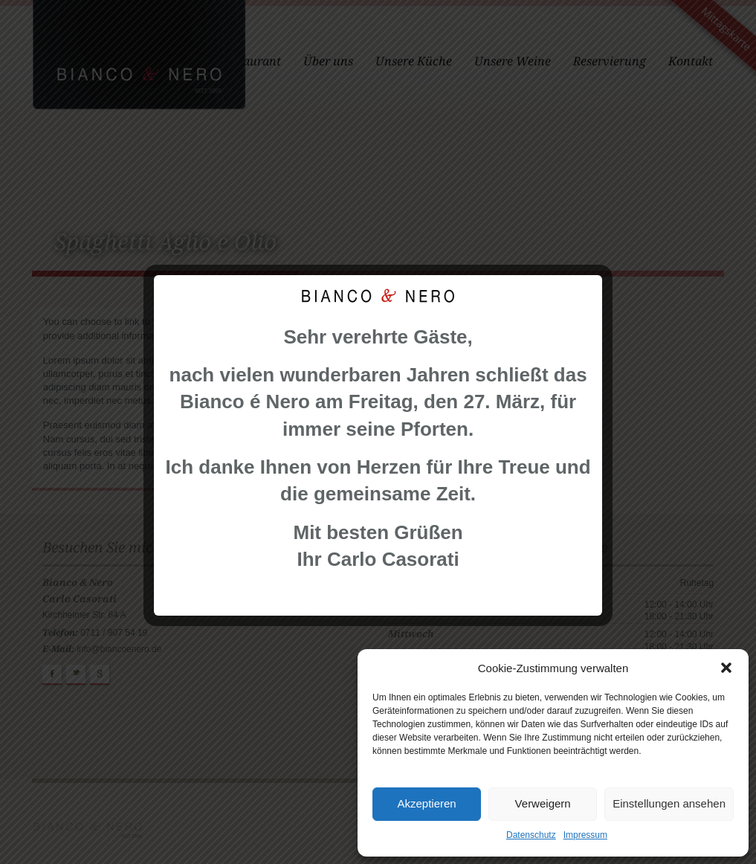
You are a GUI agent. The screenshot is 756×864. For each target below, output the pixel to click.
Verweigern (543, 803)
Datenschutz (531, 835)
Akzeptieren (426, 803)
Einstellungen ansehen (669, 803)
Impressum (585, 835)
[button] (726, 667)
